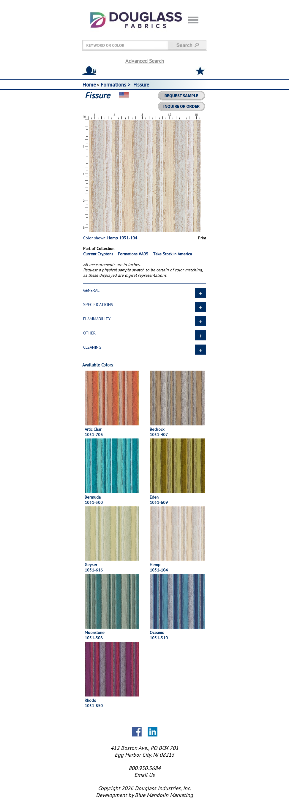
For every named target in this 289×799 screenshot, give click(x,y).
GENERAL (144, 292)
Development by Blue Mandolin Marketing (144, 795)
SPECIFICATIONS (144, 306)
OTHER (144, 334)
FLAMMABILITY (144, 320)
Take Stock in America (172, 254)
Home (89, 84)
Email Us (144, 774)
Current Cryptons (98, 254)
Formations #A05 (133, 254)
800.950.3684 (145, 768)
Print (202, 238)
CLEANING (144, 349)
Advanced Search (144, 60)
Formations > (116, 84)
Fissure (141, 84)
